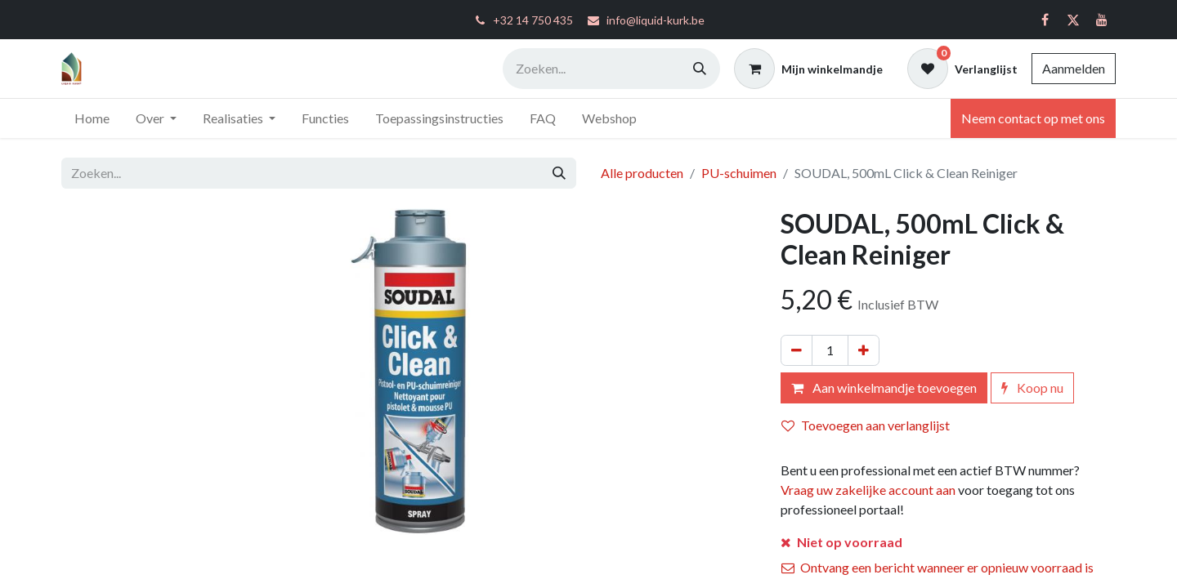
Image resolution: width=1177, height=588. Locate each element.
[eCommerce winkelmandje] (808, 68)
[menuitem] (92, 118)
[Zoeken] (699, 68)
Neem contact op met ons (1033, 118)
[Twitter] (1073, 20)
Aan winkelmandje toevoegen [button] (884, 387)
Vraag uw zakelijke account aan (868, 489)
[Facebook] (1045, 20)
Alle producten (642, 172)
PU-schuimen (738, 172)
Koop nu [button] (1032, 387)
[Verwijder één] (796, 350)
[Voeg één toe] (863, 350)
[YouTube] (1102, 20)
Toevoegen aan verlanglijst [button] (865, 425)
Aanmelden (1073, 68)
